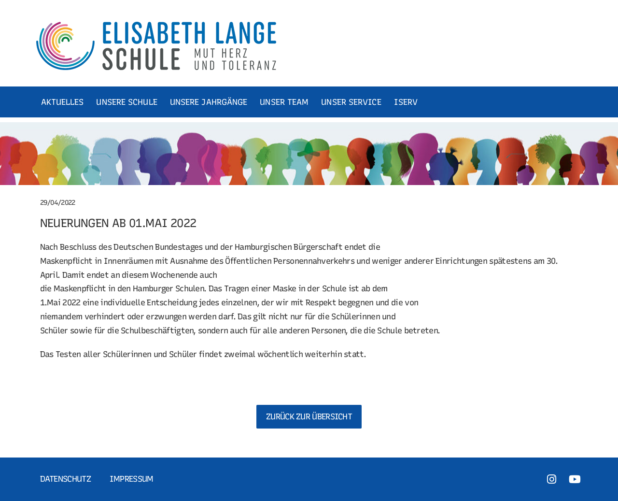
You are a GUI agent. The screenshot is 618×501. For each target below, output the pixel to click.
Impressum (132, 479)
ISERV (406, 102)
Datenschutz (65, 479)
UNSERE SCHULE (126, 102)
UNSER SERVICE (351, 102)
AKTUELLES (62, 102)
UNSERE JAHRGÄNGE (209, 102)
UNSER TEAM (284, 102)
